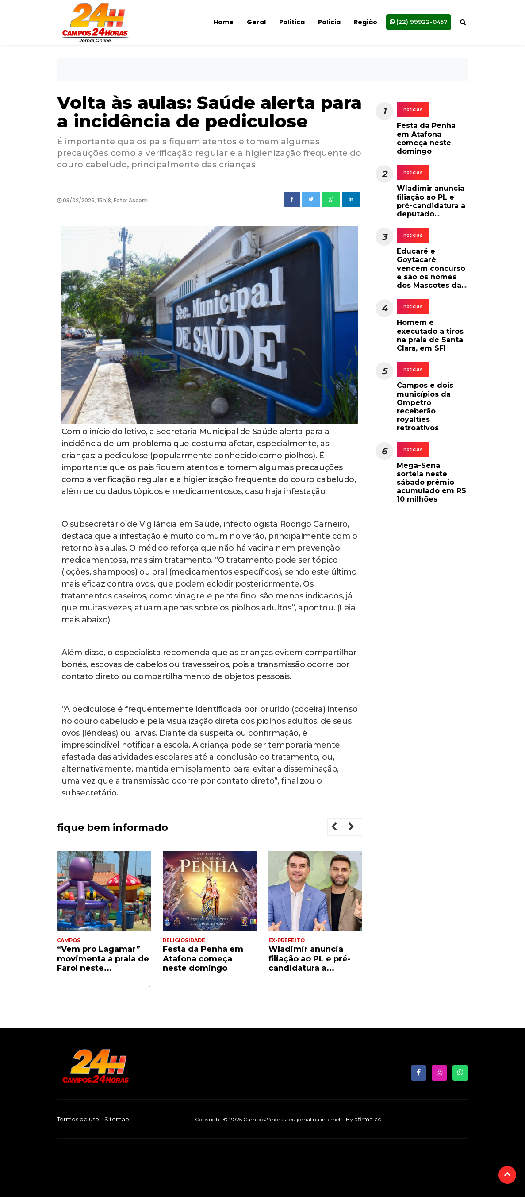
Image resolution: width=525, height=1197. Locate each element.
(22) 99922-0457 (419, 21)
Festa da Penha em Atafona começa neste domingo (203, 958)
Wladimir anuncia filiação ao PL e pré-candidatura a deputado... (431, 201)
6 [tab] (216, 986)
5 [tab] (203, 986)
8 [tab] (242, 986)
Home (224, 22)
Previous (341, 828)
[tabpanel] (104, 915)
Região (365, 22)
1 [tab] (150, 986)
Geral (256, 22)
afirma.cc (367, 1119)
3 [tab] (176, 986)
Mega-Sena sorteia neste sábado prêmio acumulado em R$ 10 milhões (431, 482)
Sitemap (116, 1119)
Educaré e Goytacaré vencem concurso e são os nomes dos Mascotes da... (432, 268)
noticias (412, 109)
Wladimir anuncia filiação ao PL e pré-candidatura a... (309, 958)
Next (358, 828)
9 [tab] (256, 986)
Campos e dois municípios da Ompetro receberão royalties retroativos (425, 406)
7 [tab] (229, 986)
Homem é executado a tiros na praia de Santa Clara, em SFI (430, 335)
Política (292, 22)
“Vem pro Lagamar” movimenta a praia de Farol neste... (103, 958)
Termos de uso (78, 1119)
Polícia (329, 22)
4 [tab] (189, 986)
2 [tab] (163, 986)
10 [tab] (269, 986)
